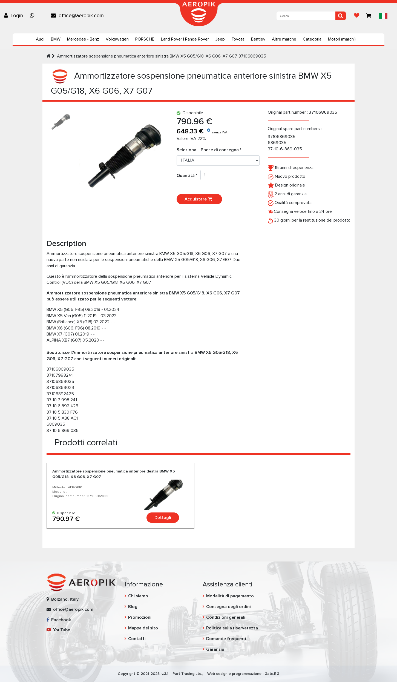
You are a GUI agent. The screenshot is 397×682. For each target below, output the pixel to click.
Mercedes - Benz (83, 39)
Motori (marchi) (342, 39)
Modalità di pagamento (230, 596)
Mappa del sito (143, 628)
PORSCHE (144, 39)
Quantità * (188, 175)
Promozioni (139, 617)
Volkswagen (117, 39)
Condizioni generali (225, 617)
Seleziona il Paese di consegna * (209, 150)
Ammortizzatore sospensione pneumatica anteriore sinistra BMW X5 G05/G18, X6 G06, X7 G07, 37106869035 (161, 56)
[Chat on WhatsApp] (33, 15)
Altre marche (284, 39)
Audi (40, 39)
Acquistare (199, 199)
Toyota (237, 39)
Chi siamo (138, 596)
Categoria (312, 39)
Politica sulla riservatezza (232, 628)
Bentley (258, 39)
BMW (56, 39)
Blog (132, 606)
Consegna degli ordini (228, 606)
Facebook (59, 620)
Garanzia (215, 649)
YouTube (58, 630)
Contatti (137, 638)
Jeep (220, 39)
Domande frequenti (226, 638)
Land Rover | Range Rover (185, 39)
